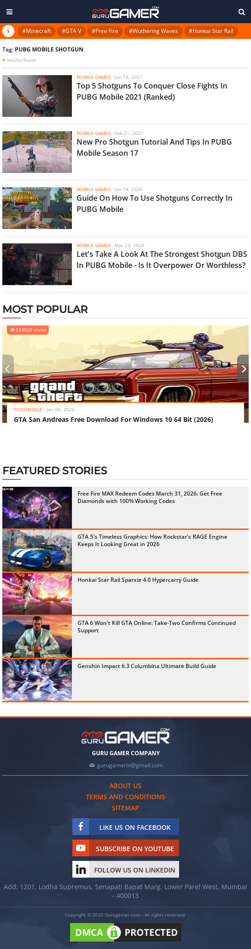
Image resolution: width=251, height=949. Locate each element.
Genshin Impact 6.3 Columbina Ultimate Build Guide (146, 666)
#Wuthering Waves (153, 31)
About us (125, 785)
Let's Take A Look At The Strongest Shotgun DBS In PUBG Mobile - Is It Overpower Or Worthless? (162, 259)
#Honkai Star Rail (211, 31)
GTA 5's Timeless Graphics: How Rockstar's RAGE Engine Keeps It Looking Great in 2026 (152, 540)
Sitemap (125, 807)
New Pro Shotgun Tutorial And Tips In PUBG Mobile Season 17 (154, 147)
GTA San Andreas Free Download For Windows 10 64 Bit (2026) (113, 419)
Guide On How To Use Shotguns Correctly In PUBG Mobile (154, 203)
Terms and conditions (125, 796)
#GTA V (71, 31)
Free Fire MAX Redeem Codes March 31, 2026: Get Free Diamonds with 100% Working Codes (149, 497)
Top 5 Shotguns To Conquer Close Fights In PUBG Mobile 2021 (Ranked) (152, 91)
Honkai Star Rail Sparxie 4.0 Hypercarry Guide (138, 580)
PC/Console (28, 409)
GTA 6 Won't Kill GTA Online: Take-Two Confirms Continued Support (156, 626)
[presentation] (7, 368)
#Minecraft (36, 31)
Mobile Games (93, 77)
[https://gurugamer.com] (126, 736)
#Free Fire (105, 31)
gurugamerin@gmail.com (130, 765)
